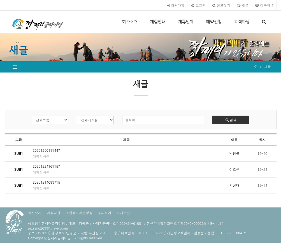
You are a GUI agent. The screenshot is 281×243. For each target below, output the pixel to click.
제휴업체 (186, 22)
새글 (242, 5)
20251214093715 (46, 182)
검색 (231, 119)
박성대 (234, 185)
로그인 (198, 5)
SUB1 (18, 153)
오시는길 (123, 212)
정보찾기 (221, 5)
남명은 (234, 153)
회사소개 (130, 22)
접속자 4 (264, 5)
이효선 (234, 169)
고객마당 (242, 22)
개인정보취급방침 (79, 212)
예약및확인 (41, 156)
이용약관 (53, 212)
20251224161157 (46, 166)
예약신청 (214, 22)
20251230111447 (46, 150)
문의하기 (104, 212)
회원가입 (175, 5)
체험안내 (158, 22)
